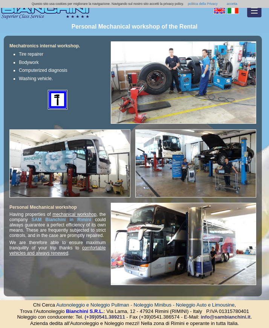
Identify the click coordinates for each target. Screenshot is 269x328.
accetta (232, 4)
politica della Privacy (202, 4)
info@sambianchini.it (226, 317)
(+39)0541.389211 (104, 317)
